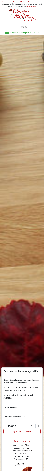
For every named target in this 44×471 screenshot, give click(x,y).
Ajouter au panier (22, 431)
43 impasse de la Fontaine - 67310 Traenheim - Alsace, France (22, 2)
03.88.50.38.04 (31, 6)
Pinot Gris (26, 448)
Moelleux (28, 450)
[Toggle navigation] (22, 27)
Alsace (28, 445)
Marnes (25, 453)
